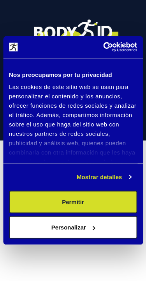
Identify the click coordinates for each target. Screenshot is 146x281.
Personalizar (73, 227)
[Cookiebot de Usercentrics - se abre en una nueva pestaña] (104, 47)
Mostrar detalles (99, 177)
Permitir (73, 201)
